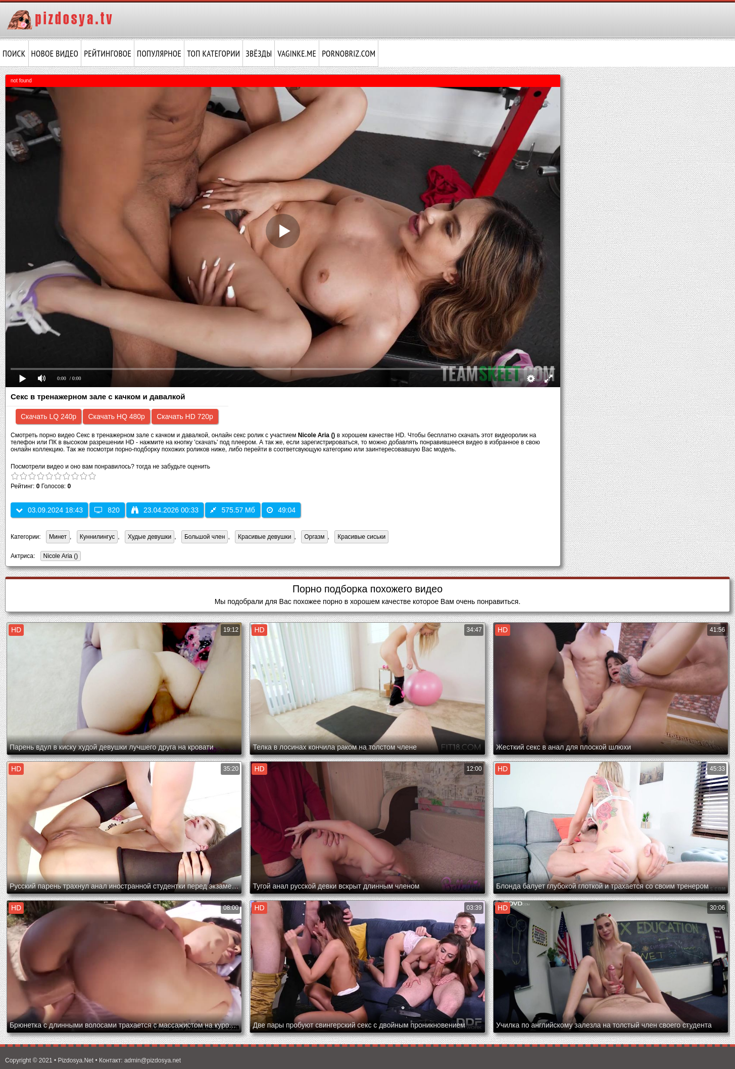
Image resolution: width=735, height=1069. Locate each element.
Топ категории (213, 53)
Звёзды (259, 53)
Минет (58, 536)
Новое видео (55, 53)
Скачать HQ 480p (116, 416)
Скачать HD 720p (185, 416)
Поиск (14, 53)
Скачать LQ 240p (48, 416)
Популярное (159, 53)
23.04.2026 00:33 (165, 510)
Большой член (204, 536)
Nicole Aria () (59, 556)
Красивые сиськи (361, 536)
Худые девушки (149, 536)
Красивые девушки (264, 536)
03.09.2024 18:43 (49, 510)
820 (106, 510)
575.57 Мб (232, 510)
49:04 (281, 510)
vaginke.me (296, 53)
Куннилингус (97, 536)
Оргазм (314, 536)
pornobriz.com (348, 53)
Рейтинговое (107, 53)
